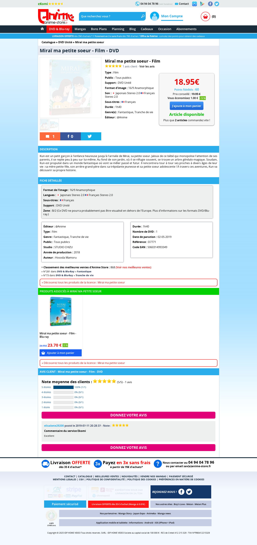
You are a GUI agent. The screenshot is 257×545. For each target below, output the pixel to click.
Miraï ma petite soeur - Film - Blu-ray (58, 335)
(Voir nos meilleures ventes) (133, 267)
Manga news (164, 513)
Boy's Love (179, 504)
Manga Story (125, 513)
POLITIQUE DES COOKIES (141, 479)
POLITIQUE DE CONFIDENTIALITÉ (105, 479)
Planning (118, 29)
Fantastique (125, 112)
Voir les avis (147, 66)
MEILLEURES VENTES (107, 476)
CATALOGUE (85, 476)
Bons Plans (99, 29)
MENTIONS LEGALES (64, 479)
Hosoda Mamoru (66, 257)
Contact (184, 4)
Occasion (164, 29)
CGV (81, 479)
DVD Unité (65, 42)
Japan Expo (139, 513)
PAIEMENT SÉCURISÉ (181, 476)
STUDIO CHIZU (63, 247)
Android (148, 522)
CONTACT (69, 476)
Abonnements (186, 29)
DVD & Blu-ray (59, 29)
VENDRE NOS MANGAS (153, 476)
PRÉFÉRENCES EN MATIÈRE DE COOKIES (181, 479)
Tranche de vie (144, 112)
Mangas (80, 29)
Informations (136, 522)
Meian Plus (200, 504)
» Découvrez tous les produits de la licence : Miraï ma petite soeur (83, 282)
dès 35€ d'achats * (72, 36)
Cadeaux (147, 29)
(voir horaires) (165, 4)
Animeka (151, 513)
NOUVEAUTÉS (130, 476)
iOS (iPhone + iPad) (164, 522)
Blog (132, 29)
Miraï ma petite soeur (89, 42)
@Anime (122, 117)
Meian (189, 504)
